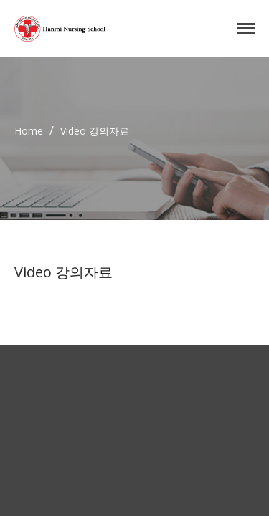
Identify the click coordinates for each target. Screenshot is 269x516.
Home (28, 131)
